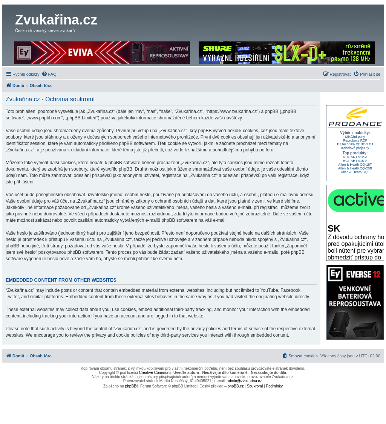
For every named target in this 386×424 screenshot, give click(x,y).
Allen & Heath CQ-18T (355, 164)
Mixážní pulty (355, 137)
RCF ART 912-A (355, 157)
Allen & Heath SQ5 (355, 172)
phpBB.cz (236, 386)
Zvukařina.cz (56, 19)
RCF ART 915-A (355, 161)
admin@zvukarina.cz (244, 381)
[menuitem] (49, 74)
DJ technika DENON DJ (355, 144)
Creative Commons (155, 373)
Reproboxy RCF (355, 140)
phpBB (130, 386)
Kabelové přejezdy (355, 148)
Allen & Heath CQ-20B (355, 168)
